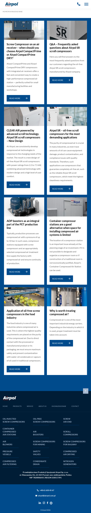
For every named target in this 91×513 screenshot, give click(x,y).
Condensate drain (39, 462)
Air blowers (7, 443)
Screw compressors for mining (44, 443)
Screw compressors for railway (74, 443)
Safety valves (37, 452)
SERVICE (30, 406)
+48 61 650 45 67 (47, 490)
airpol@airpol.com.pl (47, 495)
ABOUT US (42, 406)
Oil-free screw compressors (44, 420)
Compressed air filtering (10, 462)
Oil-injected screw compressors (14, 420)
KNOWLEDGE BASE (59, 406)
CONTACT (75, 406)
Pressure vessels (8, 452)
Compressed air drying (70, 452)
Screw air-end (67, 420)
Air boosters (38, 433)
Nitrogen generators (69, 462)
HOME (5, 12)
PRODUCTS (17, 406)
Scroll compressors (70, 433)
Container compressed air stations (9, 431)
